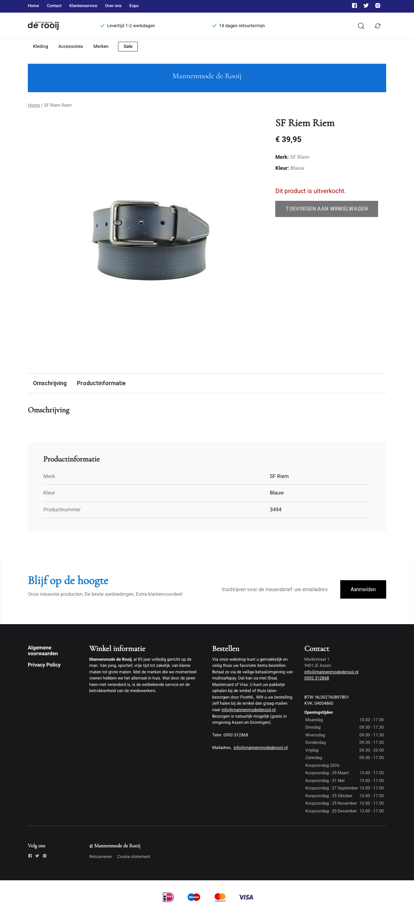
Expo (134, 6)
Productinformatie (105, 383)
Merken (101, 46)
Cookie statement (133, 857)
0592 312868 (316, 679)
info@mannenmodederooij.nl (249, 710)
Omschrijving (51, 383)
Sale (128, 46)
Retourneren (100, 857)
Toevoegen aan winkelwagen (327, 209)
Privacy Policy (44, 665)
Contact (54, 6)
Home (33, 6)
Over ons (113, 6)
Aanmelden (363, 590)
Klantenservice (83, 6)
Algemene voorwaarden (43, 651)
